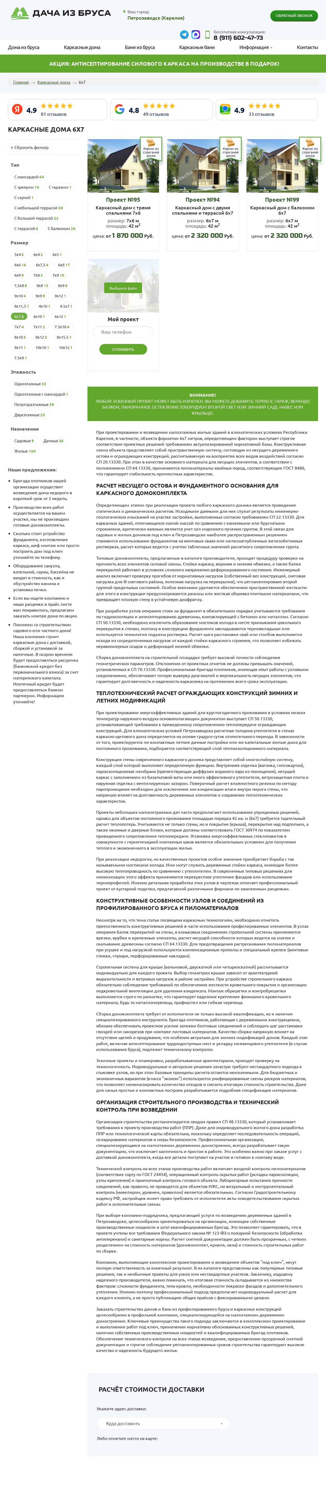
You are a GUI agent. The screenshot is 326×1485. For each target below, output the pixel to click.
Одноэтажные (30, 383)
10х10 (42, 347)
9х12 (60, 295)
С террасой (26, 228)
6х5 (57, 254)
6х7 (19, 316)
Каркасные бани (197, 47)
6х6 (20, 264)
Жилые (25, 451)
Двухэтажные (29, 414)
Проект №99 (282, 199)
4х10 (44, 306)
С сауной (24, 197)
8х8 (43, 285)
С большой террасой (36, 218)
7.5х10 (62, 326)
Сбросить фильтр (31, 147)
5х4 (19, 254)
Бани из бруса (140, 47)
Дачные (53, 440)
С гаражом (60, 187)
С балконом (62, 228)
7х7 (19, 326)
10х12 (66, 347)
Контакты (307, 47)
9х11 (20, 347)
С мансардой (29, 176)
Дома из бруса (23, 47)
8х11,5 (21, 306)
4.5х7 (66, 306)
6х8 (64, 264)
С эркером (26, 187)
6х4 (38, 254)
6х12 (60, 316)
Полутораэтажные (34, 404)
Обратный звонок (294, 15)
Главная (21, 82)
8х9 (63, 285)
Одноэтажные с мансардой (41, 394)
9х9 (40, 295)
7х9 (58, 275)
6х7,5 (42, 264)
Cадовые (24, 440)
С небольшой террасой (38, 207)
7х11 (39, 326)
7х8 (38, 275)
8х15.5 (64, 337)
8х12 (41, 337)
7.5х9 (20, 357)
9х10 (20, 295)
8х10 (20, 337)
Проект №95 (123, 199)
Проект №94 (203, 199)
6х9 (19, 275)
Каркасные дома (82, 47)
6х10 (39, 316)
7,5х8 (20, 285)
